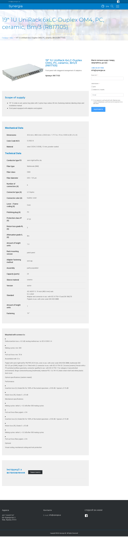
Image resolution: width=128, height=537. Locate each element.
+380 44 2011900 (98, 68)
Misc (13, 38)
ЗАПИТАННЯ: (95, 83)
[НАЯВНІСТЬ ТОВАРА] (92, 89)
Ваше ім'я (94, 75)
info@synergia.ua (14, 1)
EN (107, 6)
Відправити (98, 109)
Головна (5, 38)
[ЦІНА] (92, 86)
